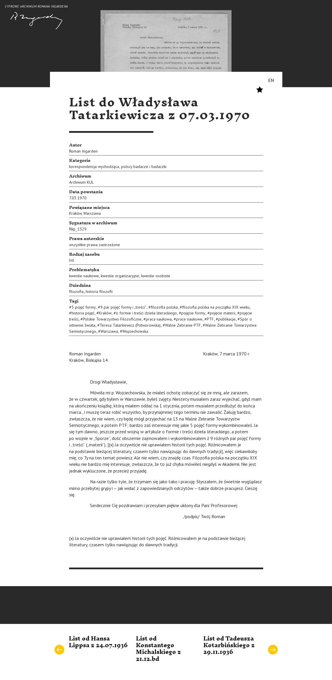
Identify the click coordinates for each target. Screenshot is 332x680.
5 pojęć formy (83, 307)
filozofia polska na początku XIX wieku (216, 307)
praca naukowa (159, 319)
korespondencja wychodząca (94, 166)
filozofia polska (164, 307)
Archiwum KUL (81, 182)
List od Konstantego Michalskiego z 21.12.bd (158, 649)
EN (271, 80)
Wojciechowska (135, 331)
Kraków (75, 213)
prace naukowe (189, 319)
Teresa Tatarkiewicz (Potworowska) (130, 325)
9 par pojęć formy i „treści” (123, 307)
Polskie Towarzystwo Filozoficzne (112, 319)
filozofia (76, 291)
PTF (210, 319)
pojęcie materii (222, 313)
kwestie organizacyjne (120, 275)
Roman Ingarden (83, 151)
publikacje (227, 319)
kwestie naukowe (84, 275)
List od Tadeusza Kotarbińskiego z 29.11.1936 (229, 645)
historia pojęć (82, 313)
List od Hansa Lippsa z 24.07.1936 (98, 642)
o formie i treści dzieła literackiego (146, 313)
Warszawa (92, 213)
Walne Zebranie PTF (183, 325)
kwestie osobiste (155, 275)
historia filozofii (99, 291)
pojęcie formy (193, 313)
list (71, 260)
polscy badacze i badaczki (143, 166)
